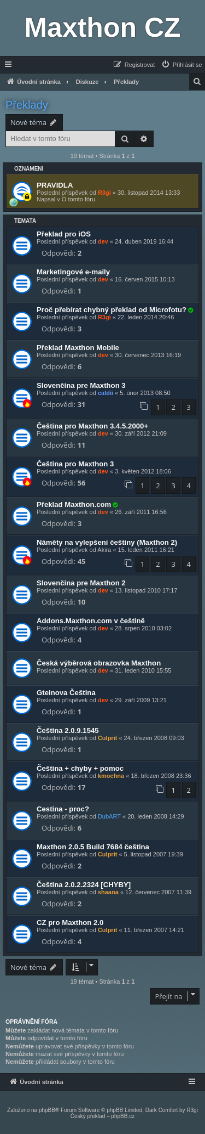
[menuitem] (181, 65)
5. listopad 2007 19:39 (153, 854)
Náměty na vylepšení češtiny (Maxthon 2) (107, 542)
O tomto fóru (78, 199)
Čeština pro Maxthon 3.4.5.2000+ (92, 426)
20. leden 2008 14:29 (155, 816)
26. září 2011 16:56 (141, 512)
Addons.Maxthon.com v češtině (91, 621)
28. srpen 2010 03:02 (143, 628)
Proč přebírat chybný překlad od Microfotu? (111, 310)
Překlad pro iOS (64, 234)
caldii (105, 393)
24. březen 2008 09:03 (154, 738)
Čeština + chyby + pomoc (80, 768)
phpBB (47, 1110)
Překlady (26, 105)
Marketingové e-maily (73, 272)
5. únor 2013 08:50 (145, 393)
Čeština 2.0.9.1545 (68, 730)
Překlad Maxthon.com (74, 504)
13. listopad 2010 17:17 (146, 590)
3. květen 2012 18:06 (143, 471)
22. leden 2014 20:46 (146, 317)
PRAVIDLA (55, 185)
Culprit (107, 738)
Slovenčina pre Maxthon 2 (81, 583)
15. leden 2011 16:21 (146, 549)
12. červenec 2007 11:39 (158, 892)
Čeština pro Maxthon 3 (75, 464)
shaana (108, 892)
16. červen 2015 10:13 (144, 279)
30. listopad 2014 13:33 (149, 192)
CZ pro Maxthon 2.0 (70, 922)
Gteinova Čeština (66, 693)
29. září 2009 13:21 (141, 700)
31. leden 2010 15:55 (143, 670)
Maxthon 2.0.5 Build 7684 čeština (93, 847)
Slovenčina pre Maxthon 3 (81, 385)
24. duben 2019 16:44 (144, 241)
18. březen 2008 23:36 (161, 775)
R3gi (104, 192)
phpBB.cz (122, 1116)
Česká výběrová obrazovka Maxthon (99, 663)
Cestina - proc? (63, 809)
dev (103, 241)
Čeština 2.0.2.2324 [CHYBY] (84, 885)
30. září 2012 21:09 (141, 433)
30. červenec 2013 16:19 (148, 355)
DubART (109, 816)
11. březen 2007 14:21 (154, 930)
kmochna (111, 775)
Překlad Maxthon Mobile (78, 347)
